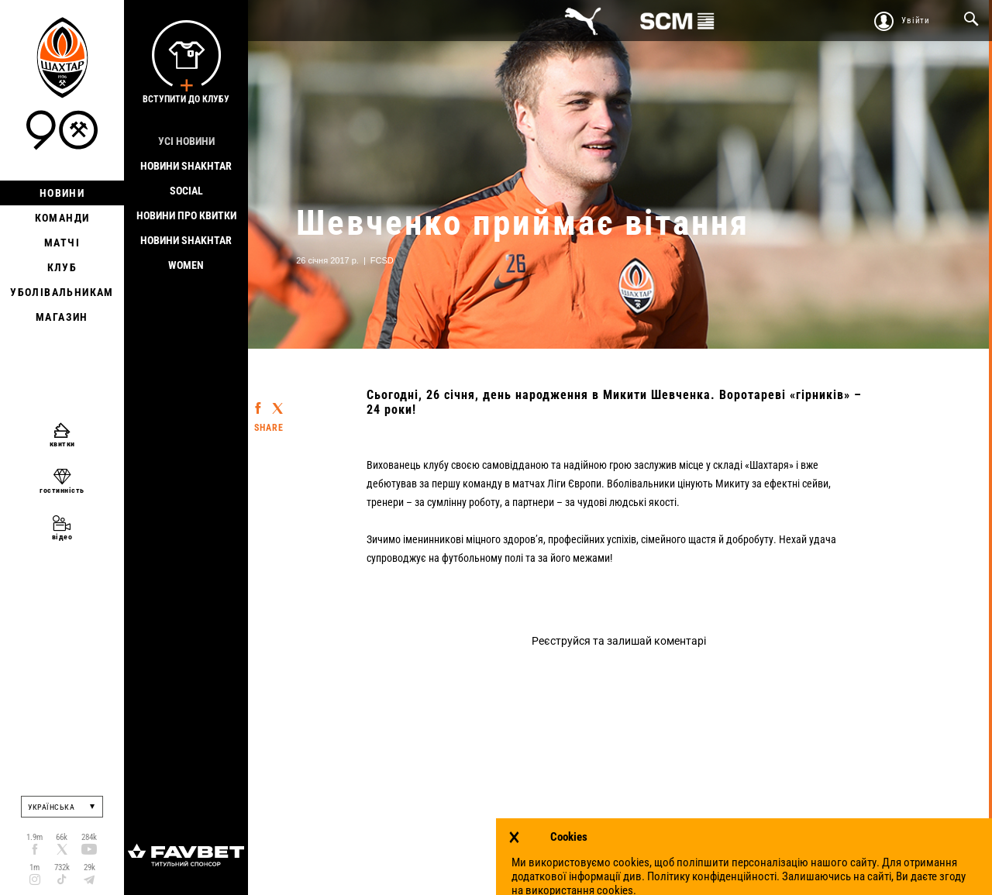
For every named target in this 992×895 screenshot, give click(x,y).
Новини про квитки (186, 215)
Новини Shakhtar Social (186, 178)
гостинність (62, 490)
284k (89, 837)
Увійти (915, 20)
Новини (62, 193)
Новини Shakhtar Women (186, 252)
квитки (62, 443)
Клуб (62, 267)
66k (61, 837)
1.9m (34, 837)
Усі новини (186, 141)
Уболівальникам (62, 292)
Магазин (62, 317)
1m (34, 867)
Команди (62, 218)
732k (62, 867)
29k (89, 867)
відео (62, 536)
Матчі (62, 242)
